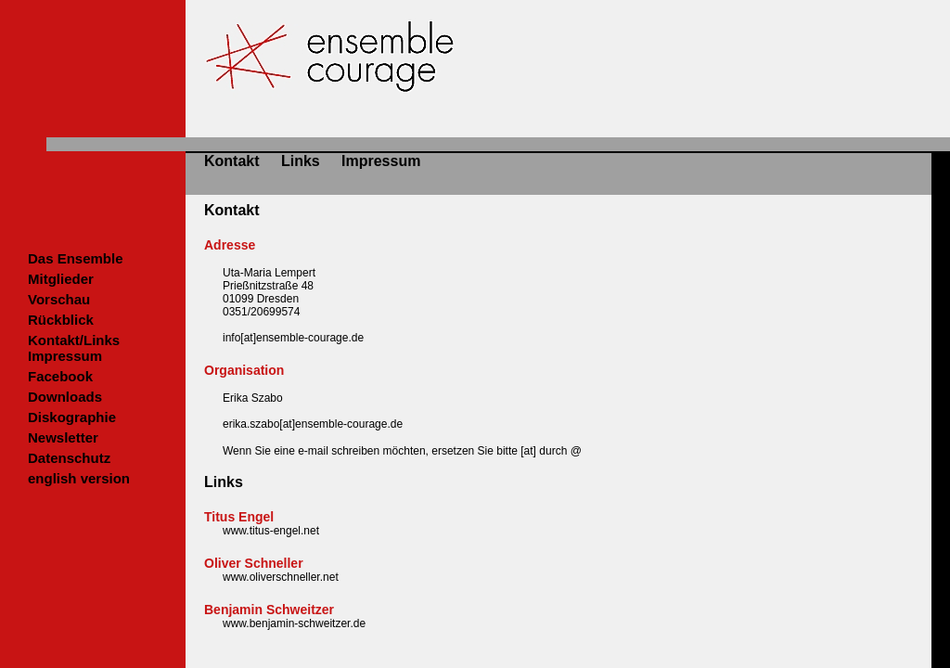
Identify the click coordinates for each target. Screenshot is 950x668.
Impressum (380, 161)
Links (300, 161)
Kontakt (232, 161)
